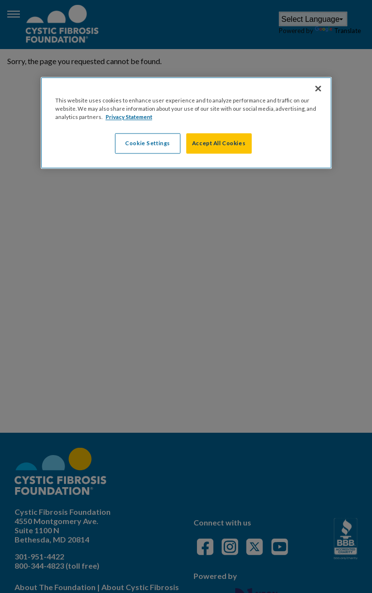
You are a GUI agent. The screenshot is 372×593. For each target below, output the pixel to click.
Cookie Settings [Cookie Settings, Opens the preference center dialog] (147, 143)
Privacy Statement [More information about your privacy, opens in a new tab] (129, 117)
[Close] (318, 89)
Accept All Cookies (218, 143)
